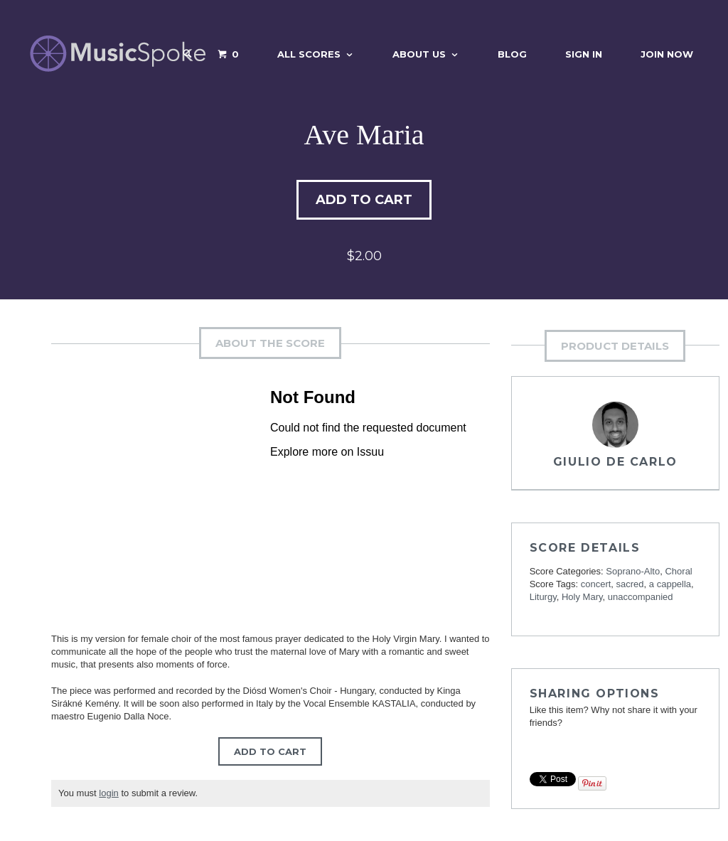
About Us (419, 54)
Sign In (583, 54)
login (108, 793)
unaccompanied (640, 596)
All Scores (309, 54)
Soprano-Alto (633, 571)
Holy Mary (582, 596)
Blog (512, 54)
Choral (678, 571)
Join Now (667, 54)
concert (596, 584)
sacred (630, 584)
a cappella (670, 584)
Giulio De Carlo (615, 461)
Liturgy (543, 596)
